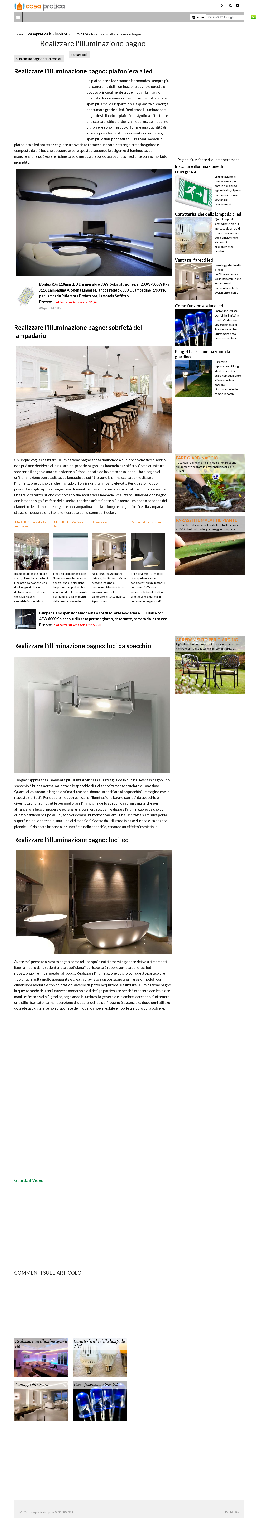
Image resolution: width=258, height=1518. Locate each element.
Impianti (61, 34)
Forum (198, 17)
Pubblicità (232, 1512)
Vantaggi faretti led (32, 1385)
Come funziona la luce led (96, 1385)
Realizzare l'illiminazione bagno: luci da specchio (82, 645)
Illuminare (79, 34)
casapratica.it (40, 34)
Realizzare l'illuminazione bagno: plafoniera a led (83, 71)
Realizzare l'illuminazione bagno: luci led (71, 839)
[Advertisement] (63, 28)
